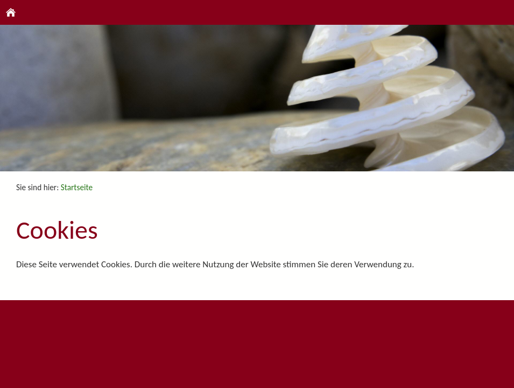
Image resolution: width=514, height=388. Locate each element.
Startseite (77, 187)
